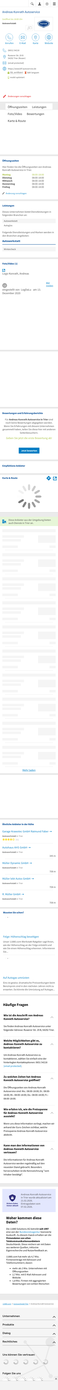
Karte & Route (17, 121)
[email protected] (12, 1065)
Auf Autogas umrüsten (16, 977)
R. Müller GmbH (11, 894)
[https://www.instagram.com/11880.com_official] (14, 1380)
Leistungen (39, 107)
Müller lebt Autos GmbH (16, 878)
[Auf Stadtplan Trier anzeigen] (55, 478)
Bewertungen (35, 114)
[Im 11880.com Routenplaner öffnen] (48, 478)
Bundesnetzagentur (29, 1231)
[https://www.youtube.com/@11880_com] (39, 1380)
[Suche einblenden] (32, 3)
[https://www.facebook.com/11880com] (5, 1380)
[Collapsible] (52, 1017)
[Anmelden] (39, 3)
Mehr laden (29, 770)
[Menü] (54, 3)
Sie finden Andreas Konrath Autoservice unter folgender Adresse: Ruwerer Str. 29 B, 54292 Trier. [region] (29, 1028)
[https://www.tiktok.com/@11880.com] (22, 1380)
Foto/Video (15, 114)
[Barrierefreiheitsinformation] (47, 3)
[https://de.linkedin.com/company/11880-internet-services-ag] (31, 1380)
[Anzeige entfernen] (56, 1379)
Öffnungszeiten (17, 107)
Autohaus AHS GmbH (14, 847)
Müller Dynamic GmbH (15, 863)
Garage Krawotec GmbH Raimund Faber (25, 831)
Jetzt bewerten (29, 450)
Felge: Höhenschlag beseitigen (21, 936)
